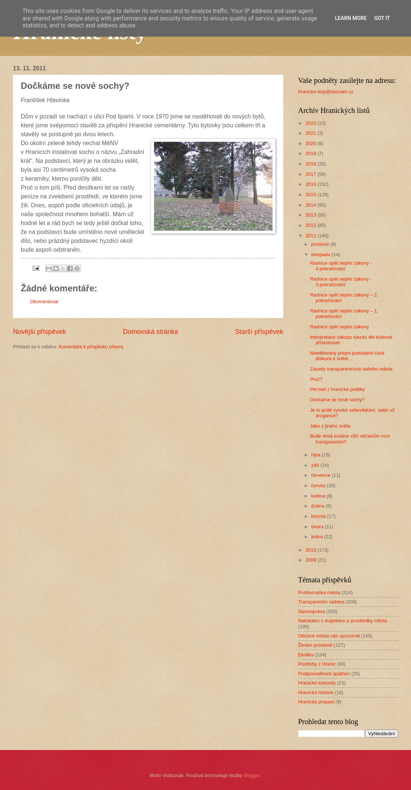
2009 (311, 560)
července (321, 475)
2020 (311, 143)
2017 (311, 174)
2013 (311, 215)
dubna (318, 506)
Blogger (252, 775)
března (319, 516)
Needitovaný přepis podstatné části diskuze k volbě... (347, 355)
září (315, 465)
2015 (311, 194)
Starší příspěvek (259, 331)
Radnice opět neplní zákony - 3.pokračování (341, 281)
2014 (311, 205)
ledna (317, 536)
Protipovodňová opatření (324, 673)
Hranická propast (316, 701)
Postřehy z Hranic (317, 664)
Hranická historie (316, 692)
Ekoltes (306, 654)
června (319, 485)
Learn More (351, 18)
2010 (311, 550)
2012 (311, 225)
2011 (311, 235)
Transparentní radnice (321, 602)
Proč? (316, 379)
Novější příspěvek (39, 331)
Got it (382, 18)
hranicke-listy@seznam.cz (326, 91)
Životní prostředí (315, 645)
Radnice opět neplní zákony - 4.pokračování (341, 265)
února (318, 526)
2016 (311, 184)
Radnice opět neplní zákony (339, 326)
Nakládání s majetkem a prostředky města (342, 620)
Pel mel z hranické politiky (337, 389)
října (316, 455)
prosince (320, 244)
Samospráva (311, 611)
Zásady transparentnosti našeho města (351, 369)
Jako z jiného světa (330, 426)
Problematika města (319, 592)
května (319, 496)
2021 (311, 133)
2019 (311, 153)
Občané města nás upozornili (329, 636)
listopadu (321, 254)
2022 (311, 123)
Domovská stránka (150, 331)
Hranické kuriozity (317, 683)
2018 (311, 164)
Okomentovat (44, 301)
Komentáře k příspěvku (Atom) (91, 346)
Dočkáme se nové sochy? (337, 399)
